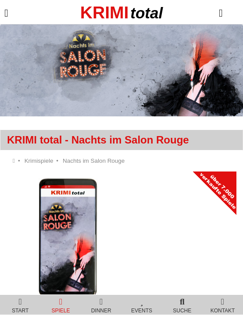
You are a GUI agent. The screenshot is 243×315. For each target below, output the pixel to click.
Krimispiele (39, 161)
